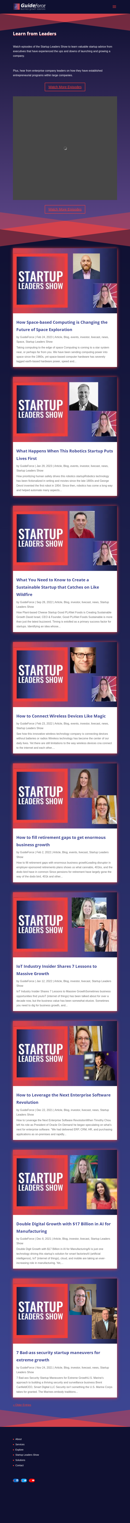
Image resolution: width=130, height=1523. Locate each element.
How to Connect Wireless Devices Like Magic (61, 716)
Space (20, 341)
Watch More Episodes (65, 87)
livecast (95, 337)
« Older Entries (22, 1404)
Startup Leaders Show (39, 341)
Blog (66, 337)
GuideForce (27, 337)
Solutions (20, 1460)
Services (20, 1444)
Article (58, 337)
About (18, 1439)
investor (85, 337)
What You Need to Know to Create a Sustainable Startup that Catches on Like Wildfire (57, 587)
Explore (19, 1449)
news (105, 337)
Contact (19, 1465)
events (75, 337)
